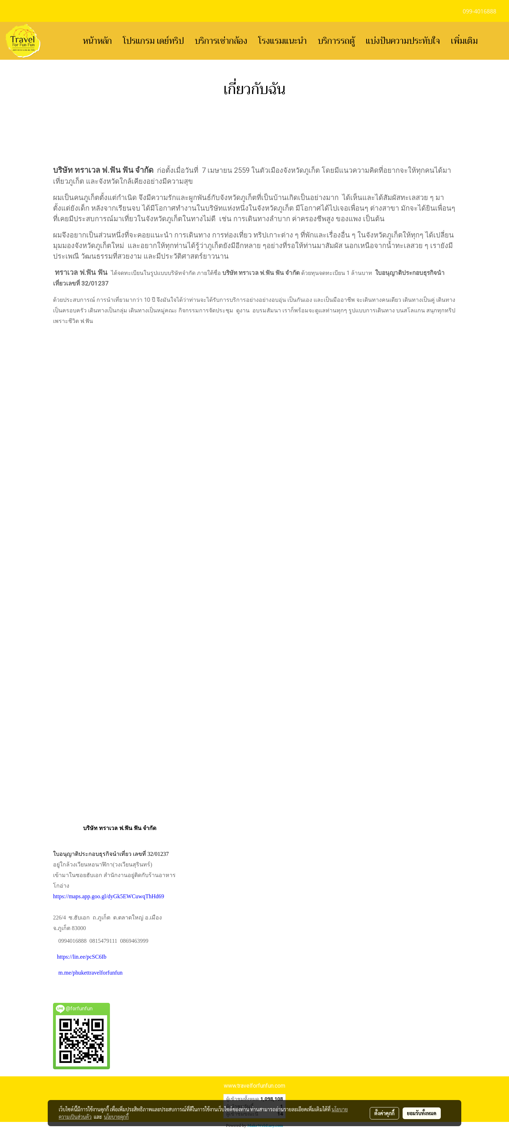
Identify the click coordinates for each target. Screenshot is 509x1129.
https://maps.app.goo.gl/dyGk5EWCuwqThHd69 (108, 896)
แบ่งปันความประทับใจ (403, 41)
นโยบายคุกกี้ (116, 1116)
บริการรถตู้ (336, 41)
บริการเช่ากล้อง (221, 41)
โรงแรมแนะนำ (282, 41)
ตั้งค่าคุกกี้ (384, 1113)
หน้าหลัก (97, 41)
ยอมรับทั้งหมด (422, 1113)
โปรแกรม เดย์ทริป (153, 41)
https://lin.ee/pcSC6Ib (81, 957)
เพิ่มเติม (464, 41)
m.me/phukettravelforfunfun (90, 973)
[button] (494, 41)
